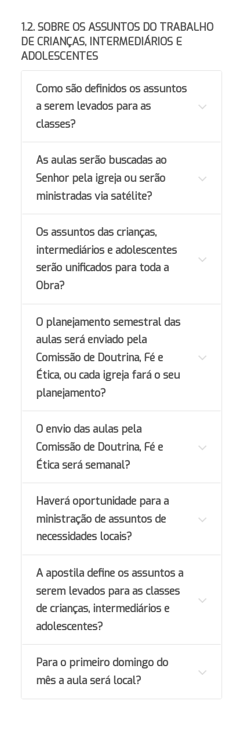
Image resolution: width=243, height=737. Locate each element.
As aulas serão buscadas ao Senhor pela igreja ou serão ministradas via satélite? (101, 178)
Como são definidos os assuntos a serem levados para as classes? (111, 106)
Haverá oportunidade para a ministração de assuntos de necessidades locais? (102, 519)
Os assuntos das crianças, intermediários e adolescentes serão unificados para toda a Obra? (106, 259)
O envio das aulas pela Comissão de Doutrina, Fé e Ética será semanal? (99, 447)
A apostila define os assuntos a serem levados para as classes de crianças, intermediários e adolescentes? (109, 600)
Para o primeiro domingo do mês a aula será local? (102, 672)
